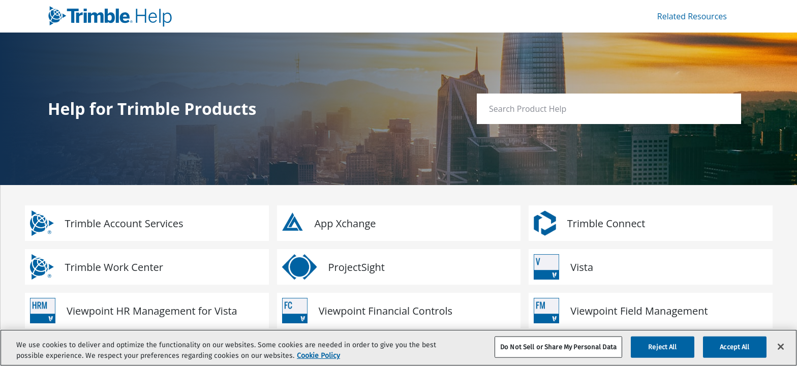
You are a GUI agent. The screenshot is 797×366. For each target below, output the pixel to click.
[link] (221, 16)
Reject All (662, 347)
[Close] (781, 347)
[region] (398, 347)
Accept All (734, 347)
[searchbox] (722, 109)
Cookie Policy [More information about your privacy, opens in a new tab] (318, 355)
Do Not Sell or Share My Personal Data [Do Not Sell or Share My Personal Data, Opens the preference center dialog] (558, 347)
